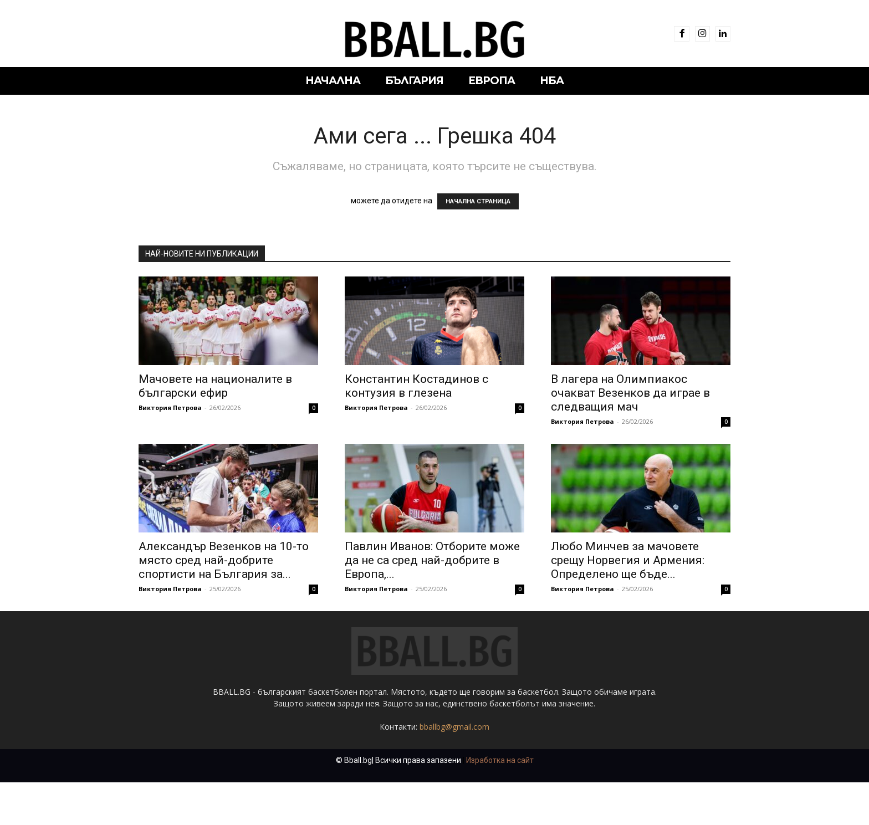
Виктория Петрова (170, 407)
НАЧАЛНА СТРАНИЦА (478, 201)
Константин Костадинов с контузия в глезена (416, 385)
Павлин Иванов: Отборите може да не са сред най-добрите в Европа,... (432, 560)
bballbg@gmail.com (454, 769)
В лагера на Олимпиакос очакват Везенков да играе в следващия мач (630, 392)
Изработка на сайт (500, 802)
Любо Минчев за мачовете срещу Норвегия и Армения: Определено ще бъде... (627, 560)
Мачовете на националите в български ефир (215, 385)
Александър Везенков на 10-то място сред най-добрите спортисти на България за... (224, 560)
